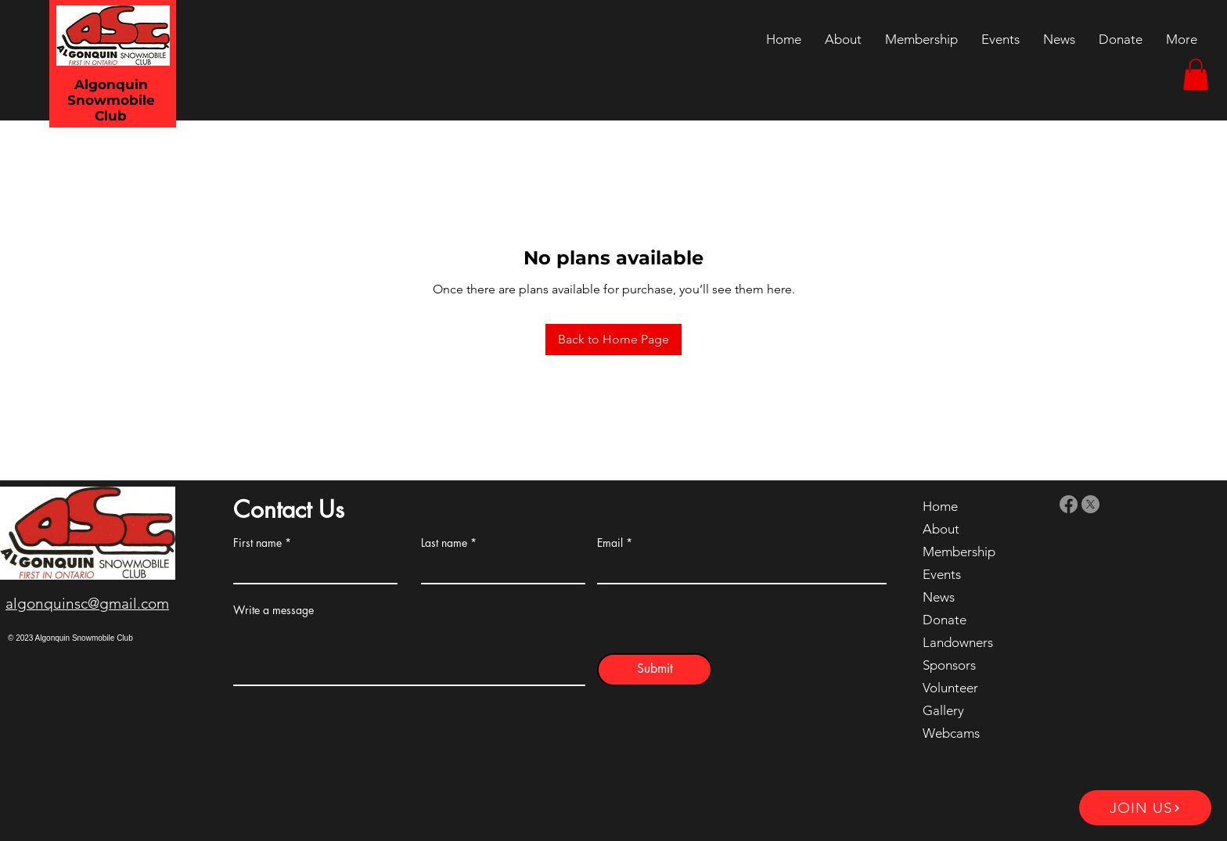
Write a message (273, 610)
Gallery (943, 710)
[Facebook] (1069, 504)
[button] (1195, 75)
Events (942, 574)
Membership (959, 551)
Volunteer (950, 687)
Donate (944, 619)
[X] (1090, 504)
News (939, 597)
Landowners (958, 642)
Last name (444, 542)
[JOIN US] (1145, 807)
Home (940, 506)
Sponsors (949, 665)
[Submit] (654, 669)
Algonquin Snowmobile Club (111, 100)
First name (257, 542)
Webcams (951, 733)
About (941, 529)
